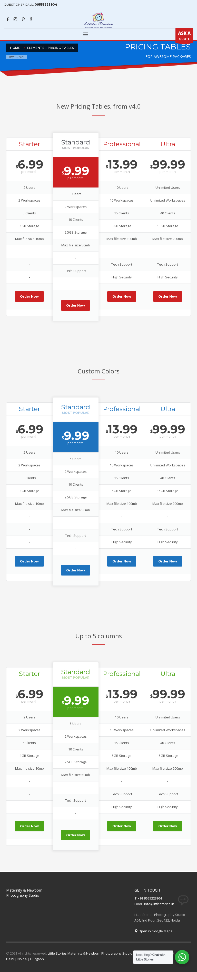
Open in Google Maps (153, 931)
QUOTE (184, 36)
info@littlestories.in (159, 904)
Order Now (29, 296)
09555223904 (46, 4)
